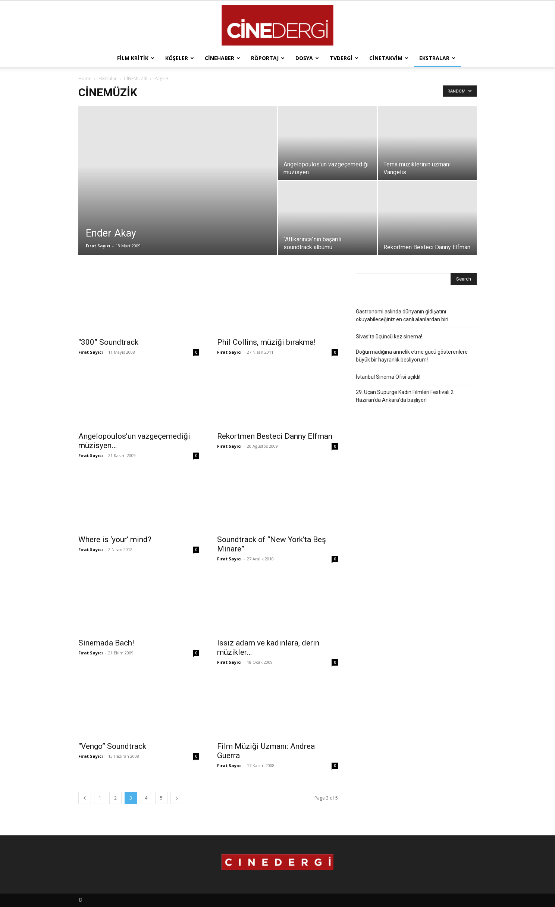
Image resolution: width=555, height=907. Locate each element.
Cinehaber (222, 58)
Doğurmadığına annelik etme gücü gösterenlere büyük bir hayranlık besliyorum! (412, 356)
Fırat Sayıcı (98, 245)
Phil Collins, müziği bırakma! (266, 342)
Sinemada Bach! (106, 642)
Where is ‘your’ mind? (114, 539)
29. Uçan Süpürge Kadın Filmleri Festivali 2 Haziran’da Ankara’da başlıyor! (405, 396)
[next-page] (176, 798)
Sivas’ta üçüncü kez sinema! (389, 337)
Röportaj (268, 58)
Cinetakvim (388, 58)
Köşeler (179, 58)
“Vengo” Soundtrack (112, 746)
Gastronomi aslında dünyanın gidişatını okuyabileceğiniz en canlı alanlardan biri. (402, 315)
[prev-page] (84, 798)
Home (84, 78)
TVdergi (344, 58)
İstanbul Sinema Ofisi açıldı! (388, 377)
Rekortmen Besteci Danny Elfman (274, 436)
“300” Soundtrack (108, 342)
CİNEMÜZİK (135, 78)
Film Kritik (135, 58)
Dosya (307, 58)
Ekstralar (437, 58)
